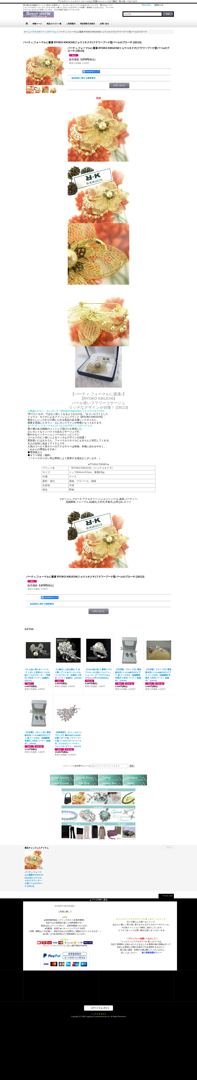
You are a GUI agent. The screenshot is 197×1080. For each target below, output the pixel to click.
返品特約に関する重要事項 (83, 78)
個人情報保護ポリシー (152, 952)
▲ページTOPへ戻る (98, 900)
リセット (169, 847)
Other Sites (146, 5)
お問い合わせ (119, 85)
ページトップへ (167, 896)
